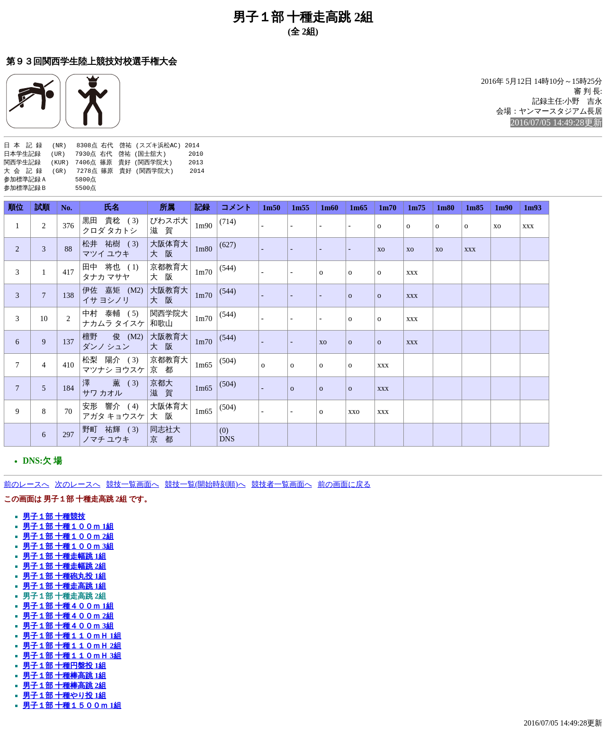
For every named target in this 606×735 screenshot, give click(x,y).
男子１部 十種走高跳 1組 (64, 589)
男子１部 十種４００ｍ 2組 (68, 619)
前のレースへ (26, 487)
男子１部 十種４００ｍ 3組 (68, 629)
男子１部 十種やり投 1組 (64, 698)
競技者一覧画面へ (281, 487)
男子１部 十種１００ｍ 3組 (68, 549)
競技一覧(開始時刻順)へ (205, 487)
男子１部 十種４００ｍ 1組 (68, 609)
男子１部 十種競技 (54, 519)
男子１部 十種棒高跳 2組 (64, 688)
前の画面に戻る (344, 487)
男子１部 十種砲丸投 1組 (64, 579)
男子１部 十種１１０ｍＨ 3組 (72, 658)
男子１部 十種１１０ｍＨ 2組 (72, 649)
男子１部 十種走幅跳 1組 (64, 559)
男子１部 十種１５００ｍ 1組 (72, 708)
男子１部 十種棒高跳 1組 (64, 678)
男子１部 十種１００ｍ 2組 (68, 539)
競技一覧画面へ (132, 487)
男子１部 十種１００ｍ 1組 (68, 529)
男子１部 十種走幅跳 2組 (64, 569)
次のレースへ (77, 487)
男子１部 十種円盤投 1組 (64, 668)
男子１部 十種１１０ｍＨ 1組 (72, 639)
